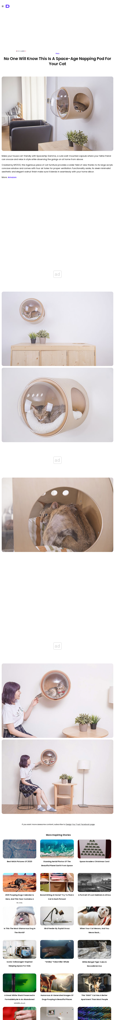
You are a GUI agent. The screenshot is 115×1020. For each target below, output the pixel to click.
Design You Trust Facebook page (80, 644)
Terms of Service (53, 1017)
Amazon (12, 177)
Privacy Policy (40, 1017)
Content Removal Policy (70, 1017)
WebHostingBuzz (77, 1014)
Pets (57, 53)
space (62, 995)
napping (55, 995)
